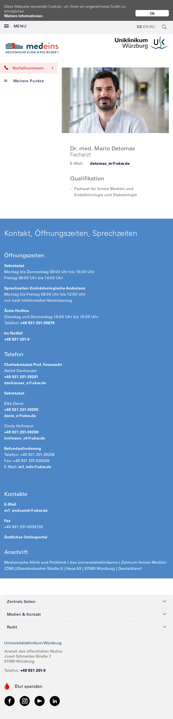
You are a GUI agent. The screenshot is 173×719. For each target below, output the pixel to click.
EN (145, 22)
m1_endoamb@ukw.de (26, 505)
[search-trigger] (164, 22)
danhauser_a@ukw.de (25, 378)
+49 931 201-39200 (21, 405)
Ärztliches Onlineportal (25, 532)
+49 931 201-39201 (21, 372)
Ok (152, 13)
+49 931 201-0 (16, 334)
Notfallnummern (28, 63)
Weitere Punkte (24, 76)
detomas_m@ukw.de (110, 158)
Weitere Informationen (23, 15)
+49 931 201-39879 (37, 318)
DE (139, 22)
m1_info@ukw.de (34, 462)
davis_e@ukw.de (20, 411)
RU (152, 22)
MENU (15, 22)
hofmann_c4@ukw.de (24, 433)
